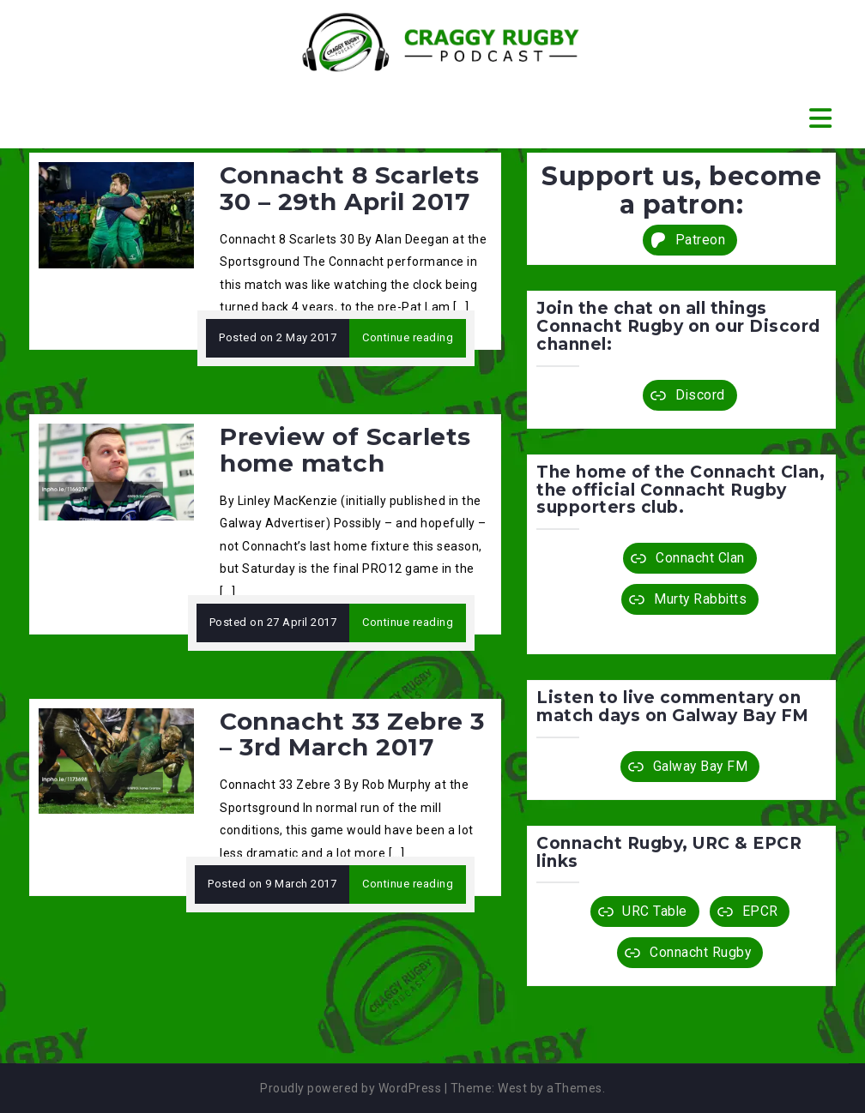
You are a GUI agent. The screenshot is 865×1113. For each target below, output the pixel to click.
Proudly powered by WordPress (350, 1088)
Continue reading (407, 337)
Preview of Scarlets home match (345, 450)
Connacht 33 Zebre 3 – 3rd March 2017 (352, 734)
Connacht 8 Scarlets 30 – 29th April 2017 (350, 188)
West (512, 1088)
